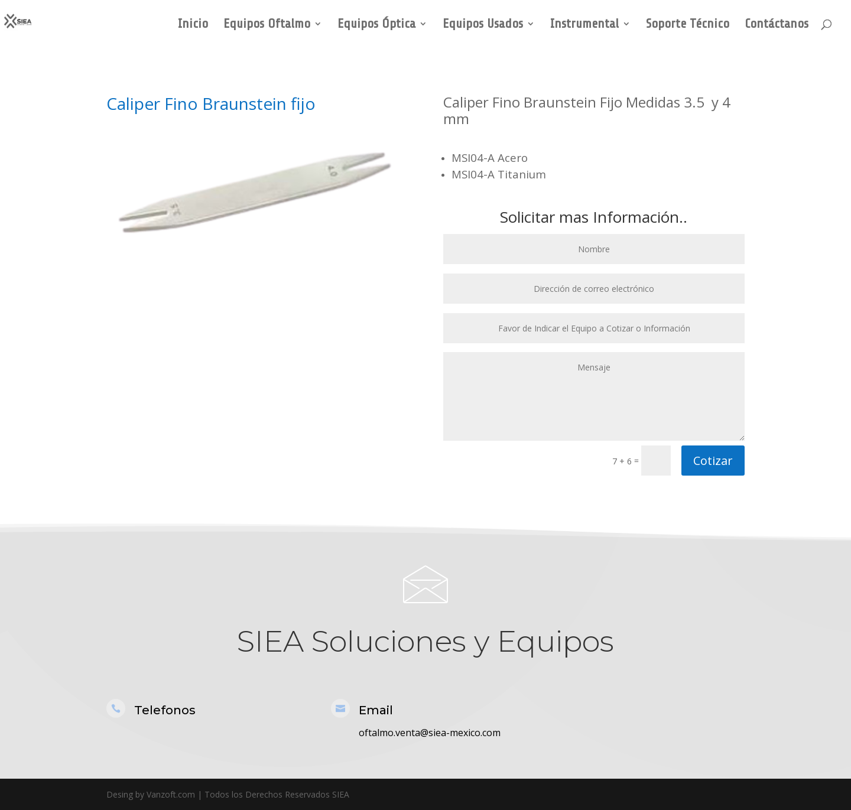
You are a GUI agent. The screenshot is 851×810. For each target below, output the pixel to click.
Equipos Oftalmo (266, 25)
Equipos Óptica (376, 25)
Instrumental (584, 25)
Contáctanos (776, 25)
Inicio (193, 25)
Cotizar (713, 461)
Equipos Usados (483, 25)
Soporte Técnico (687, 25)
